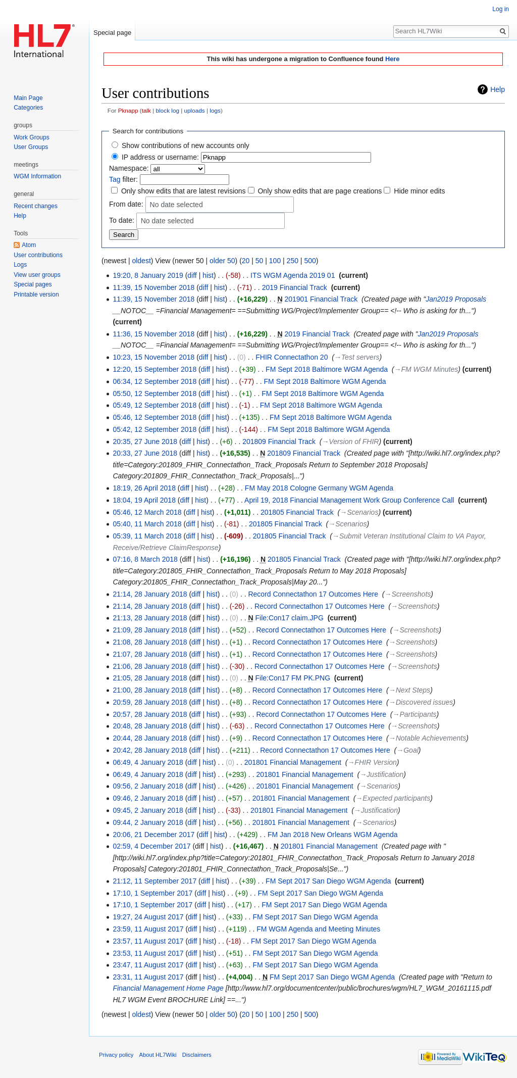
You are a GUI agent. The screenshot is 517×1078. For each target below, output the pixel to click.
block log (167, 110)
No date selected (176, 205)
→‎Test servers (357, 357)
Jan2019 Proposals (456, 299)
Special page (112, 32)
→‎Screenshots (408, 594)
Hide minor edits (419, 191)
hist (208, 275)
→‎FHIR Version (371, 762)
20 (246, 261)
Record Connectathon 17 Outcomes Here (313, 594)
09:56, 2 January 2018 (148, 786)
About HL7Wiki (158, 1055)
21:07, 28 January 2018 (150, 654)
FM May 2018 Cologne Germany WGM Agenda (319, 488)
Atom (29, 245)
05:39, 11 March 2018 (147, 536)
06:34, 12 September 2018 (154, 381)
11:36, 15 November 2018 (153, 334)
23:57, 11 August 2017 (148, 941)
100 (275, 261)
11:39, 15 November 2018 (153, 287)
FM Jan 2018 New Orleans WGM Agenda (333, 834)
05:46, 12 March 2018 (147, 512)
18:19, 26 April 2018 (144, 488)
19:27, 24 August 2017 (148, 917)
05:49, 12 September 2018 (154, 405)
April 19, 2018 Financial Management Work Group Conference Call (349, 500)
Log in (500, 9)
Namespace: (129, 168)
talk (146, 110)
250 (292, 261)
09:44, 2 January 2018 (148, 822)
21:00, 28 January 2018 (150, 690)
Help (497, 89)
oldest (141, 261)
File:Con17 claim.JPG (289, 618)
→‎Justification (381, 774)
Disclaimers (197, 1055)
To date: (121, 220)
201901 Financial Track (320, 299)
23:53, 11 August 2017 (148, 953)
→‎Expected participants (392, 798)
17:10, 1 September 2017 (152, 893)
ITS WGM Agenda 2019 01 (292, 275)
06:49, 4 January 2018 (148, 762)
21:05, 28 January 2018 (150, 678)
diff (191, 275)
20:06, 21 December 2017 (153, 834)
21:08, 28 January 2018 (150, 642)
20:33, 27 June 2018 (145, 453)
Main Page (28, 98)
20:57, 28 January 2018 (150, 714)
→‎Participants (414, 714)
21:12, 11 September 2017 (154, 881)
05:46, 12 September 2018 (154, 417)
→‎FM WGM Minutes (426, 369)
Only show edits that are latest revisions (183, 191)
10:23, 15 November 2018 (153, 357)
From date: (126, 204)
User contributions (38, 255)
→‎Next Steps (409, 690)
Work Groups (31, 137)
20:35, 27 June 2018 (145, 441)
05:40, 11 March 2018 (147, 524)
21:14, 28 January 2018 (150, 594)
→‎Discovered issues (421, 702)
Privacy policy (116, 1055)
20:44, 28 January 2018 (150, 738)
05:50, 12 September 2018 (154, 393)
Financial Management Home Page (168, 988)
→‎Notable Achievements (428, 738)
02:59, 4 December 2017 (151, 846)
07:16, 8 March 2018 (145, 559)
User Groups (31, 147)
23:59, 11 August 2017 (148, 929)
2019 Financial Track (294, 287)
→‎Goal (407, 750)
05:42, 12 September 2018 (154, 429)
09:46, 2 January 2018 (148, 798)
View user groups (37, 274)
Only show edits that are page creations (319, 191)
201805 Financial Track (297, 512)
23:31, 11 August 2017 (148, 977)
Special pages (32, 284)
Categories (28, 107)
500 (310, 261)
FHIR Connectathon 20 (291, 357)
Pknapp (128, 110)
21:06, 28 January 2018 (150, 666)
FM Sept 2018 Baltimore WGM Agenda (327, 369)
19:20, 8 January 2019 (148, 275)
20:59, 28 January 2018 (150, 702)
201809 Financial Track (279, 441)
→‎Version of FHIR (350, 441)
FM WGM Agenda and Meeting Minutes (318, 929)
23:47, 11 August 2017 (148, 965)
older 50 (222, 261)
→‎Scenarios (359, 512)
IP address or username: (160, 157)
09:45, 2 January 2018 (148, 810)
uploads (194, 110)
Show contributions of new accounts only (185, 145)
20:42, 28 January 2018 (150, 750)
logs (215, 110)
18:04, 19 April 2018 (144, 500)
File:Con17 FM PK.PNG (292, 678)
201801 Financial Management (292, 762)
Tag (115, 179)
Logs (20, 264)
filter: (123, 179)
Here (392, 59)
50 (259, 261)
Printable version (36, 294)
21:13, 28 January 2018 (150, 618)
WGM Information (37, 176)
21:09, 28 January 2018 (150, 630)
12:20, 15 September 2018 (154, 369)
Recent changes (36, 206)
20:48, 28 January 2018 (150, 726)
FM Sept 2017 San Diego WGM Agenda (328, 881)
